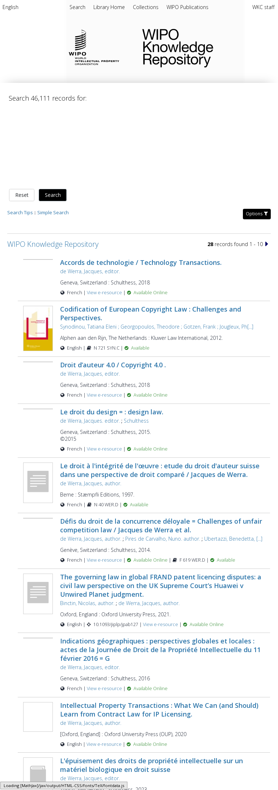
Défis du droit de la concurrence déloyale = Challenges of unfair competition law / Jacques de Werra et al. (161, 450)
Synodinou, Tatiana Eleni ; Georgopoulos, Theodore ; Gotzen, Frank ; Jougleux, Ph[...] (156, 251)
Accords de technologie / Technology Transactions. (141, 186)
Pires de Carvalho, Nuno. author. (162, 463)
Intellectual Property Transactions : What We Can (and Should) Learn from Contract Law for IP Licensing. (159, 633)
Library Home (109, 7)
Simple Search (53, 136)
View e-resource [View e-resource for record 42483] (105, 217)
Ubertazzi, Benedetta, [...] (233, 463)
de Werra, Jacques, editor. (90, 195)
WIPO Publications (187, 7)
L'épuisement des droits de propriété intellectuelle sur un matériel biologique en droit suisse (151, 689)
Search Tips (20, 136)
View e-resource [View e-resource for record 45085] (161, 548)
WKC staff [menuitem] (263, 7)
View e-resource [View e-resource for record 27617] (105, 484)
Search (53, 119)
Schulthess (136, 344)
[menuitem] (10, 8)
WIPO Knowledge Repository (204, 46)
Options (257, 138)
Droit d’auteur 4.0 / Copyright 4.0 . (113, 289)
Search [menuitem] (77, 7)
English (10, 7)
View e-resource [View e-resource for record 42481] (105, 613)
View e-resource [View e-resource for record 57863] (105, 724)
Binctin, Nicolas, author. (87, 527)
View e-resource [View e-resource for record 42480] (105, 373)
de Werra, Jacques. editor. (90, 344)
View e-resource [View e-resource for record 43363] (105, 668)
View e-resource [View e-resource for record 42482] (105, 319)
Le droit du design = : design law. (111, 335)
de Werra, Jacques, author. (90, 407)
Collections (146, 7)
